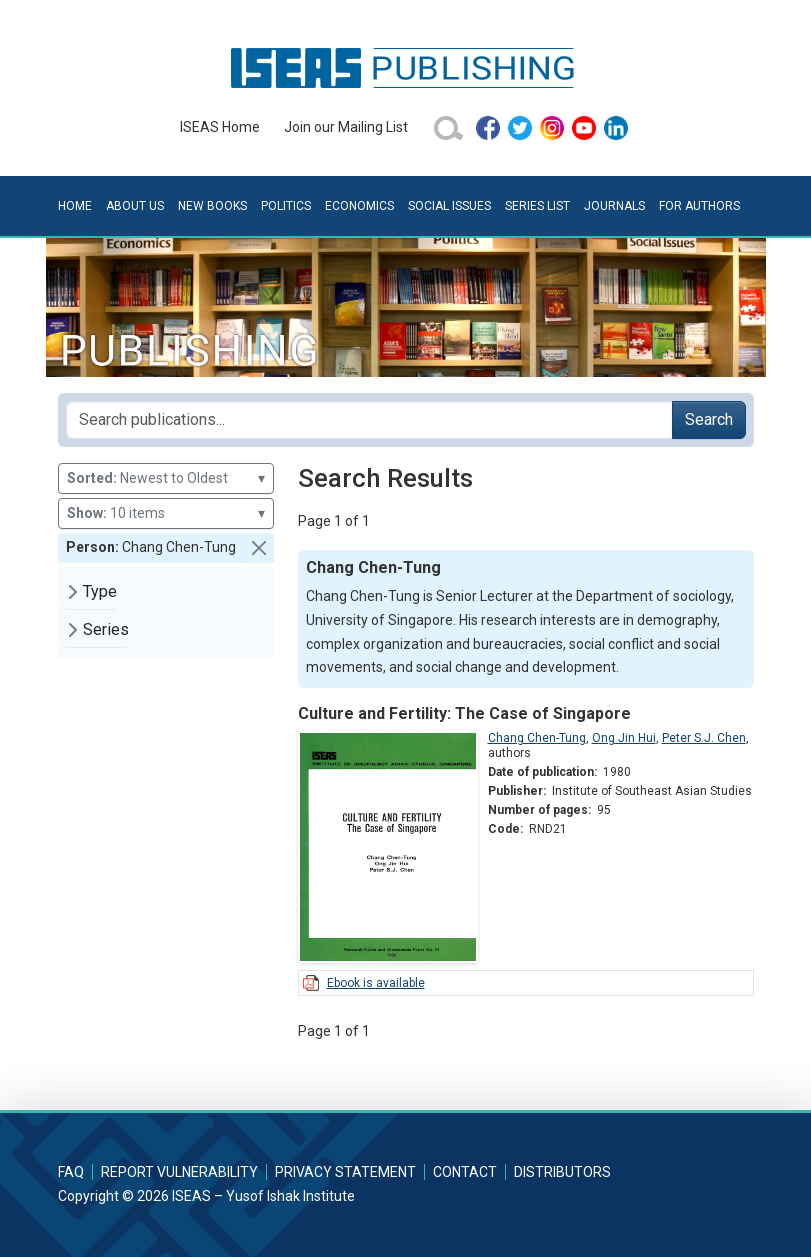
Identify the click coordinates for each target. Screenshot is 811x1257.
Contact (465, 1172)
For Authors (699, 206)
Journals (614, 206)
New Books (212, 206)
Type (100, 591)
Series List (537, 206)
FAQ (71, 1172)
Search (709, 419)
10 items (166, 513)
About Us (135, 206)
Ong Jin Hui (624, 738)
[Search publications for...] (369, 420)
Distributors (562, 1172)
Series (106, 629)
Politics (286, 206)
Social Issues (449, 206)
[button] (259, 548)
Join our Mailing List (346, 127)
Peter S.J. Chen (704, 738)
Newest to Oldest (166, 478)
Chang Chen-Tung (537, 738)
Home (75, 206)
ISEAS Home (220, 127)
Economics (359, 206)
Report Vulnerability (179, 1172)
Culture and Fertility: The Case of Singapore (464, 713)
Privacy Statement (345, 1172)
